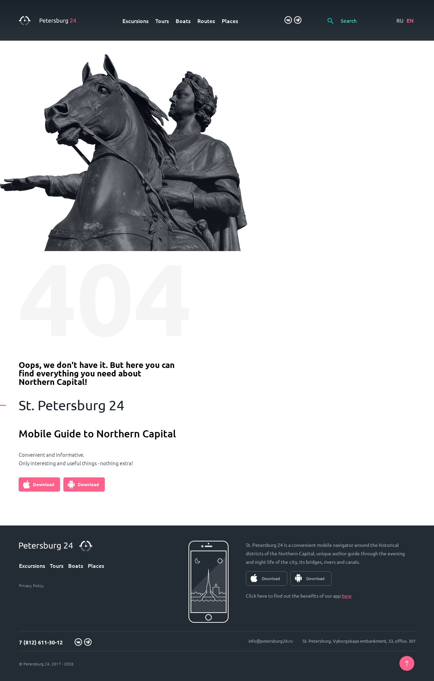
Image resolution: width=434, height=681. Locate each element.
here (347, 596)
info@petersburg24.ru (271, 641)
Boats (183, 20)
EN (410, 20)
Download (43, 484)
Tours (162, 20)
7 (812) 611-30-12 (41, 642)
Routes (206, 20)
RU (399, 20)
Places (230, 20)
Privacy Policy (31, 585)
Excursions (135, 20)
